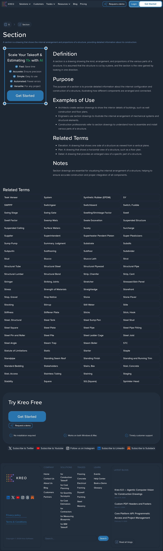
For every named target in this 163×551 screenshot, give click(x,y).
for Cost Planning (64, 487)
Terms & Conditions (16, 521)
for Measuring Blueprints (67, 518)
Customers (38, 4)
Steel (79, 501)
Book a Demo (100, 483)
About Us (48, 483)
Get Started (150, 4)
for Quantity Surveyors (66, 494)
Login (134, 4)
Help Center (99, 478)
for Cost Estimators (65, 502)
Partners (48, 496)
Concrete (81, 478)
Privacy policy (13, 515)
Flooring (81, 474)
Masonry (81, 506)
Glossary (98, 487)
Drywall (80, 492)
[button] (25, 4)
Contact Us (49, 478)
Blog (75, 4)
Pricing (83, 4)
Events (97, 474)
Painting (81, 496)
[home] (8, 4)
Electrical (81, 483)
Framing (81, 487)
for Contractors (65, 510)
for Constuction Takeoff (66, 477)
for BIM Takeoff (63, 525)
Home (46, 474)
